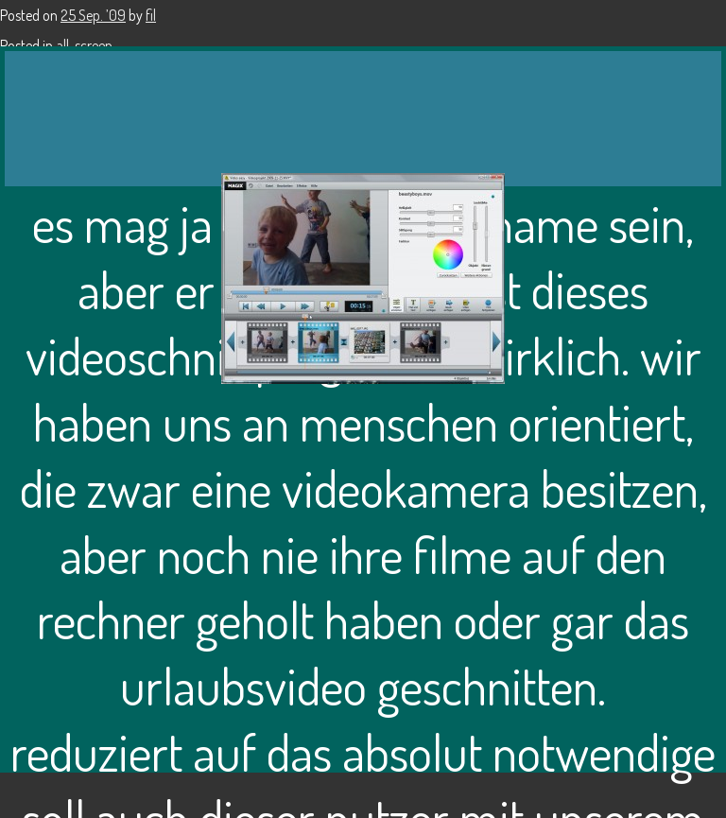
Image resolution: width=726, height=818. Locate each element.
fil (151, 15)
